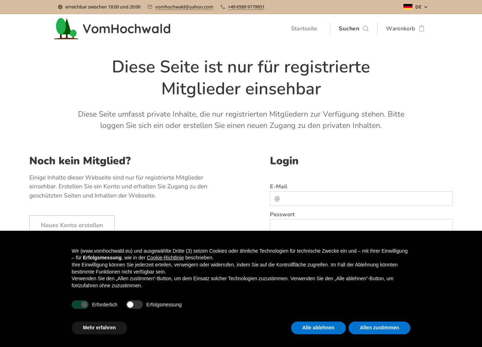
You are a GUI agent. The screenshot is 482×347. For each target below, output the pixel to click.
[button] (353, 28)
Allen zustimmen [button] (379, 327)
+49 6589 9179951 (246, 7)
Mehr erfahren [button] (99, 327)
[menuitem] (305, 28)
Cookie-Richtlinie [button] (165, 257)
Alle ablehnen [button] (318, 327)
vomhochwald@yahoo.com (184, 7)
